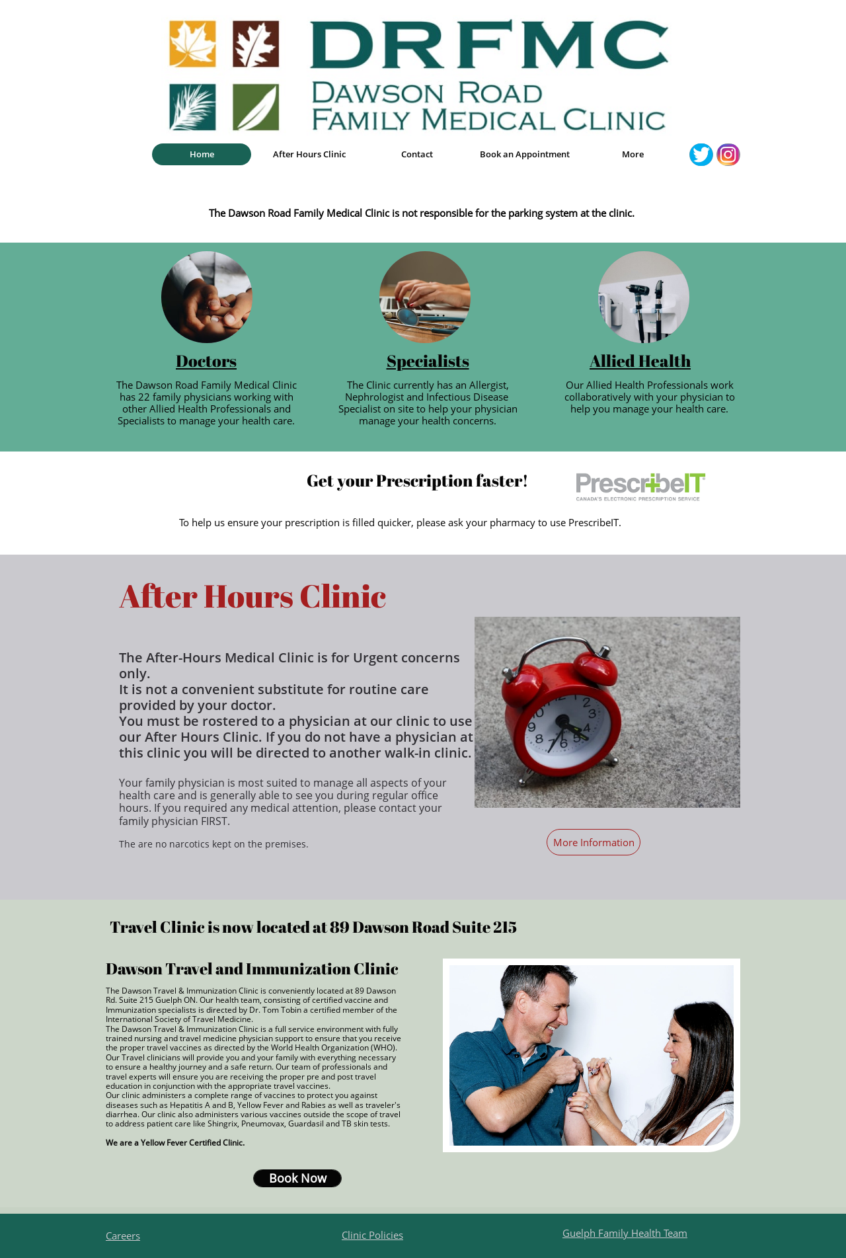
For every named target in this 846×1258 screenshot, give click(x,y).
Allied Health (640, 361)
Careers (123, 1235)
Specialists (428, 361)
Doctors (206, 361)
